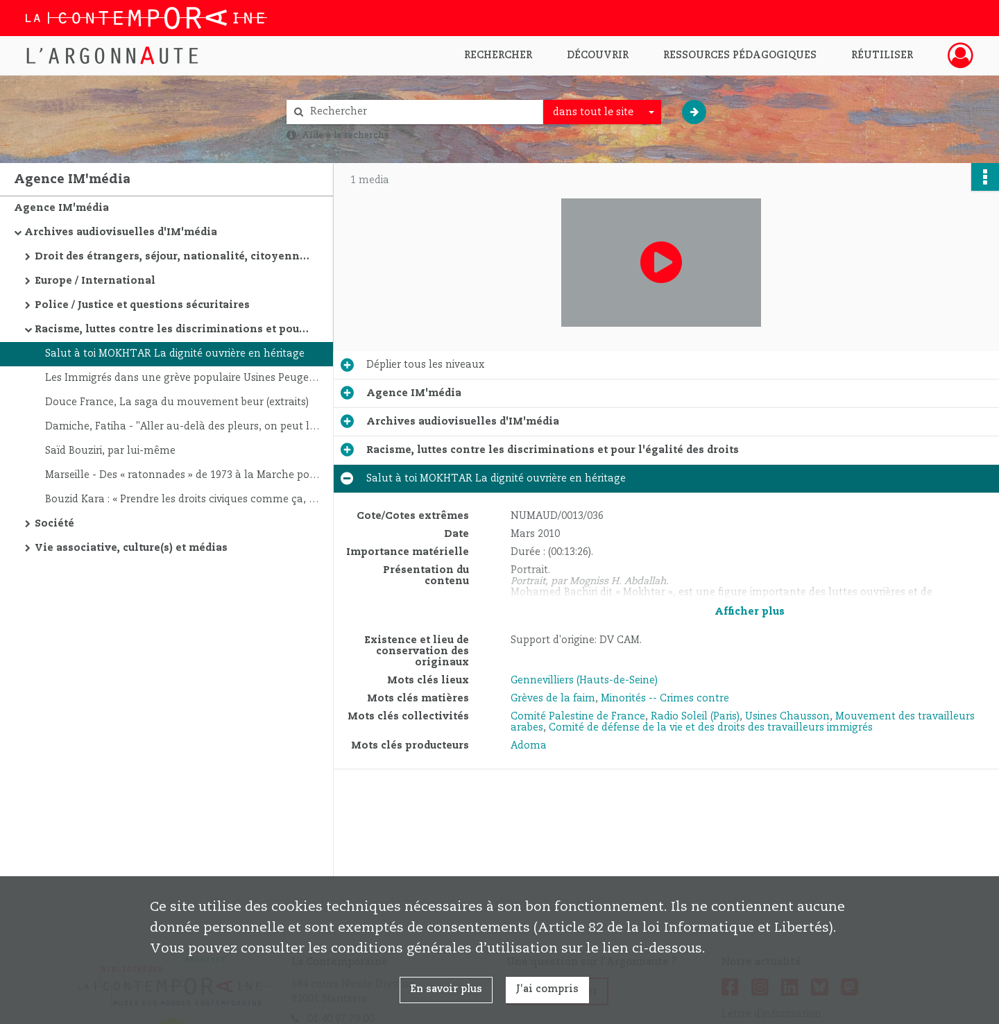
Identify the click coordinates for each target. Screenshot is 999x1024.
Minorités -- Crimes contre (665, 698)
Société (54, 524)
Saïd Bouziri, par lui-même (110, 451)
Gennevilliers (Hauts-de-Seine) (584, 680)
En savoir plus (446, 989)
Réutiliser (882, 55)
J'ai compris (547, 989)
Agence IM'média (61, 208)
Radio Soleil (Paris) (695, 717)
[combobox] (602, 112)
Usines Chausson (787, 717)
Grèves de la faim (553, 698)
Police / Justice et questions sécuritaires (142, 305)
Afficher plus (750, 612)
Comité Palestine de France (578, 717)
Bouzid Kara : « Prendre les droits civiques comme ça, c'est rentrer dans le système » (184, 499)
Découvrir (598, 55)
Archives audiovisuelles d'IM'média (120, 232)
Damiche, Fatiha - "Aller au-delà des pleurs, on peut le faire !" (184, 427)
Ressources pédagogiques (740, 55)
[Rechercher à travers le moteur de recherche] (421, 112)
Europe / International (95, 281)
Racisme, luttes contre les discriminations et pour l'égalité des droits (173, 329)
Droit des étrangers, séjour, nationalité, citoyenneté (173, 257)
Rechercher (498, 55)
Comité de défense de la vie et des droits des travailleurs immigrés (711, 728)
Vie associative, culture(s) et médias (131, 548)
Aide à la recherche (345, 135)
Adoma (529, 746)
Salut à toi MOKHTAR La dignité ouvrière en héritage (175, 354)
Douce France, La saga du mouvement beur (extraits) (177, 402)
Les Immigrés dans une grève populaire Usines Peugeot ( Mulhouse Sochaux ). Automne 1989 (184, 378)
